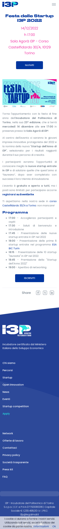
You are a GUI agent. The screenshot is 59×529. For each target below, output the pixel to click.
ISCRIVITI (29, 278)
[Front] (14, 4)
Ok (54, 526)
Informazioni (41, 526)
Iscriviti (29, 65)
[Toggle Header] (54, 4)
